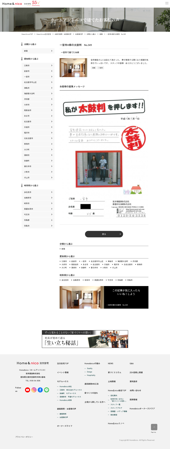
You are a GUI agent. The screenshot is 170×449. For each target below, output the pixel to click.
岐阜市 (87, 279)
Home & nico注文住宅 (44, 34)
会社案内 (113, 395)
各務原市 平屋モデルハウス (70, 396)
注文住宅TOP (63, 362)
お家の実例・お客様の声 (63, 34)
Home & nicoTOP (27, 34)
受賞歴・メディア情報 (118, 411)
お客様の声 (79, 34)
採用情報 (133, 399)
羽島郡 (120, 279)
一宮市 (100, 68)
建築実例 (63, 414)
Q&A (132, 362)
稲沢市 (116, 264)
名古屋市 (96, 264)
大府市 (64, 264)
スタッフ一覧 (115, 404)
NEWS (110, 362)
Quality (89, 368)
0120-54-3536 (35, 380)
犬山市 (114, 267)
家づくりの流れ (91, 392)
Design (89, 371)
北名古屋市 (128, 264)
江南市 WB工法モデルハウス (71, 390)
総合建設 (113, 414)
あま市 (85, 264)
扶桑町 (83, 267)
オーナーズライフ (64, 425)
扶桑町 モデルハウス (68, 393)
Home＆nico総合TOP (117, 390)
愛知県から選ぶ (31, 58)
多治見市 (65, 279)
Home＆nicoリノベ (116, 423)
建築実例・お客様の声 (66, 408)
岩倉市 (74, 261)
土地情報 (112, 381)
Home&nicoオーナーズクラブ (142, 408)
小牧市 (105, 267)
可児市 (110, 279)
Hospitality (91, 375)
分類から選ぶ (91, 34)
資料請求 (133, 381)
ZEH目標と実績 (136, 372)
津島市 (110, 261)
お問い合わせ (135, 390)
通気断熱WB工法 (91, 383)
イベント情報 (63, 372)
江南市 (64, 261)
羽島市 (130, 279)
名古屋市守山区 (97, 261)
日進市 (106, 264)
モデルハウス (63, 381)
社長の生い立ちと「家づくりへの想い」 (118, 400)
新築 (101, 34)
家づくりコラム (114, 372)
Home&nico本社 (66, 386)
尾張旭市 (74, 264)
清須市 (74, 267)
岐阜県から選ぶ (31, 185)
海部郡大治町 (122, 261)
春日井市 (94, 267)
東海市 (139, 264)
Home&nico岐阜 (66, 400)
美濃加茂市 (98, 279)
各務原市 (76, 279)
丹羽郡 (135, 261)
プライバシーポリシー (24, 436)
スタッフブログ (116, 408)
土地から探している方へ (94, 401)
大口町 (64, 267)
